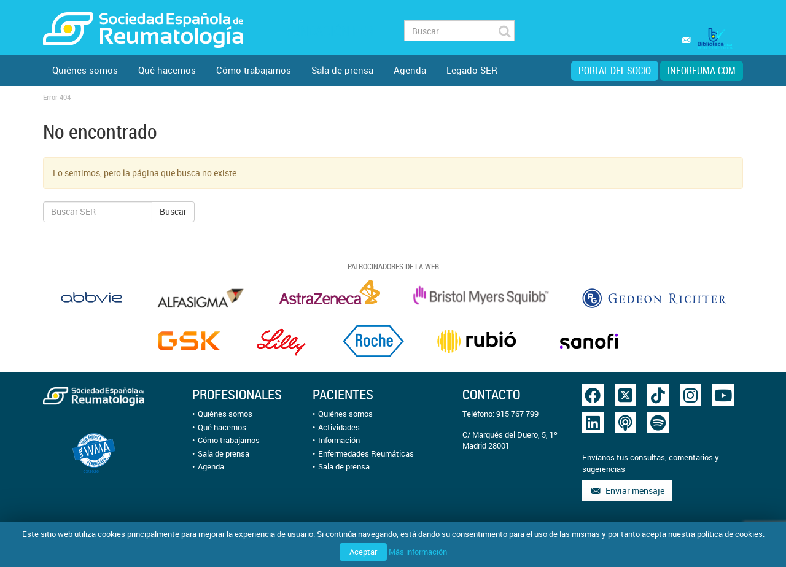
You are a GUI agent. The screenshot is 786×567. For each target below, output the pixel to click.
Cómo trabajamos (253, 70)
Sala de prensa (342, 70)
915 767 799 (517, 413)
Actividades (339, 427)
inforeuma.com (701, 70)
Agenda (410, 70)
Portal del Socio (614, 70)
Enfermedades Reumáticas (366, 453)
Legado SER (471, 70)
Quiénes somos (85, 70)
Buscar (173, 211)
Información (339, 440)
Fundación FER (329, 31)
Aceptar (363, 551)
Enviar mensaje (627, 490)
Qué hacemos (167, 70)
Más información (418, 551)
